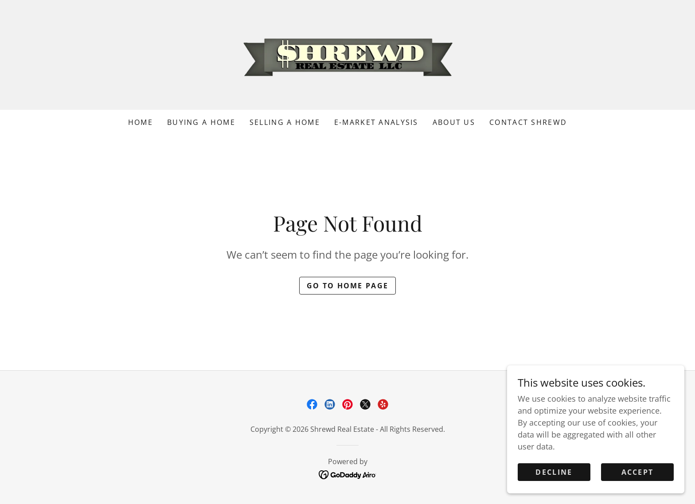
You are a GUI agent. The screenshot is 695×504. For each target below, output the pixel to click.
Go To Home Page (347, 286)
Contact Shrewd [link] (528, 122)
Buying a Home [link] (201, 122)
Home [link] (140, 122)
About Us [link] (454, 122)
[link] (348, 54)
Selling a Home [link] (285, 122)
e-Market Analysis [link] (376, 122)
